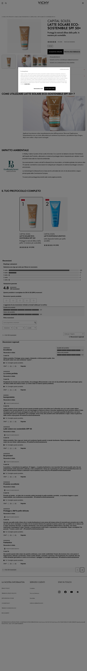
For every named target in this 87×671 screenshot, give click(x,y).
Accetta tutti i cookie (50, 88)
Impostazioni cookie (37, 88)
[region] (44, 80)
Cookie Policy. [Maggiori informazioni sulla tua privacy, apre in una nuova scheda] (27, 83)
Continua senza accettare (64, 69)
